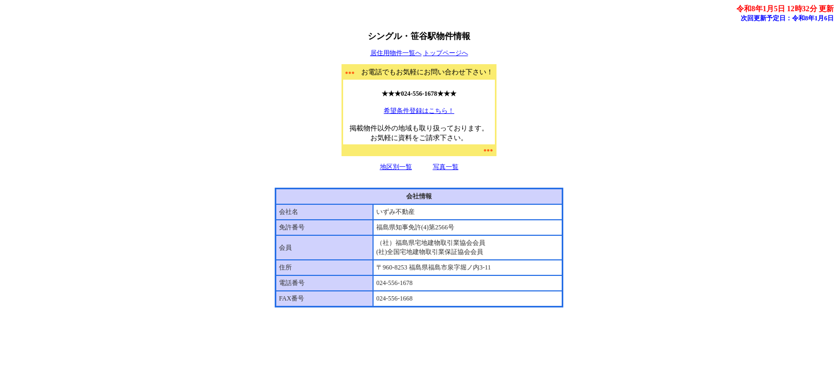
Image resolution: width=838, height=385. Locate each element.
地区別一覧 (396, 167)
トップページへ (445, 53)
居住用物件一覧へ (396, 53)
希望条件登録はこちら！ (419, 110)
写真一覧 (446, 167)
